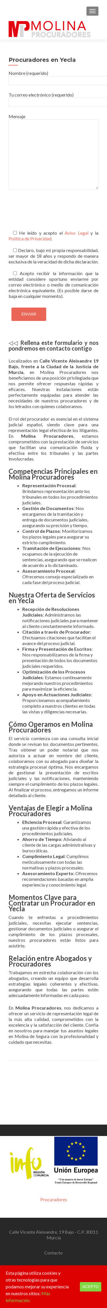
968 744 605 (39, 1212)
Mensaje (53, 119)
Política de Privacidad (30, 238)
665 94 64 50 (67, 1212)
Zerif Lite (26, 1258)
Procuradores (53, 1143)
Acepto (90, 1286)
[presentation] (52, 213)
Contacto (53, 1196)
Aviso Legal (76, 233)
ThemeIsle (79, 1258)
